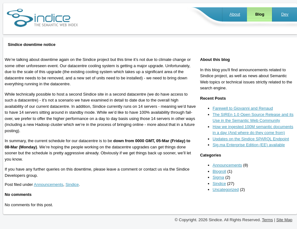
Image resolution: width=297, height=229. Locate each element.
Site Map (284, 219)
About (234, 14)
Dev (284, 14)
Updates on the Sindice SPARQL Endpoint (251, 139)
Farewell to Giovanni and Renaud (243, 108)
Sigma (218, 177)
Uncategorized (226, 189)
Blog (259, 14)
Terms (267, 219)
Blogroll (219, 171)
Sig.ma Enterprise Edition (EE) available (249, 144)
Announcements (48, 184)
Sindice (72, 184)
